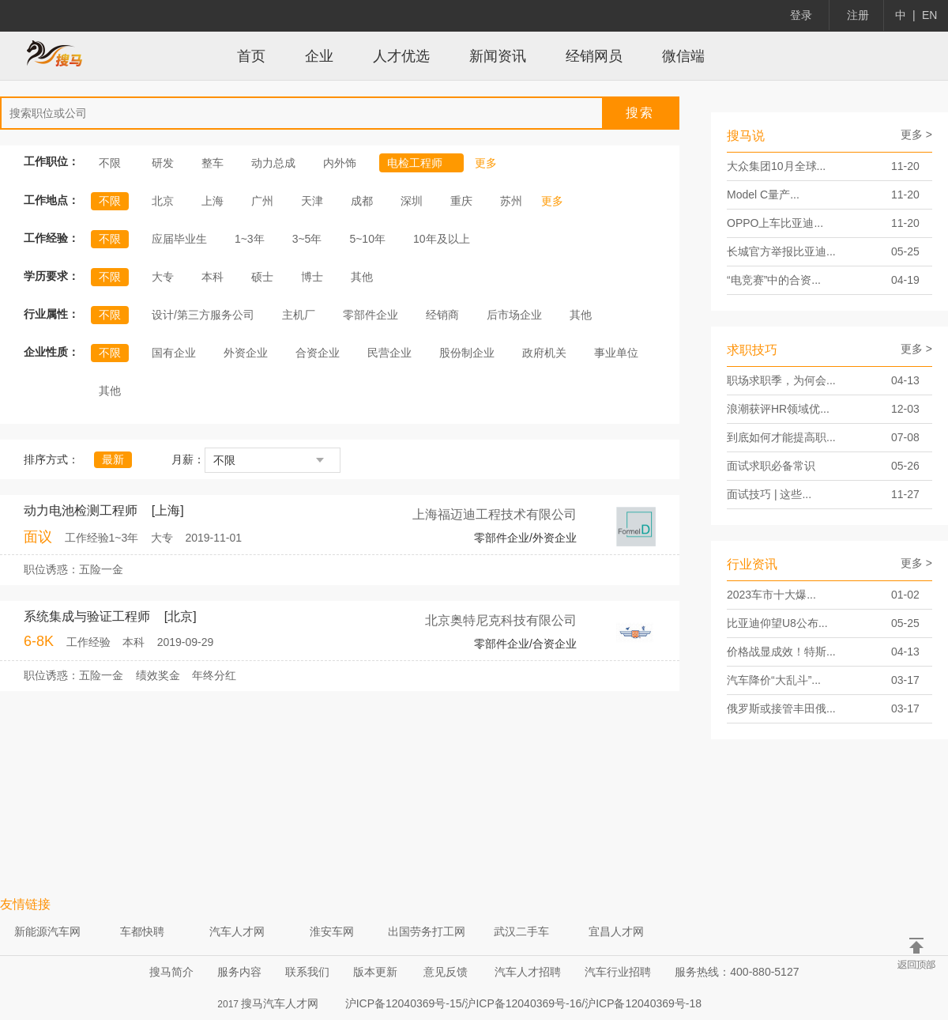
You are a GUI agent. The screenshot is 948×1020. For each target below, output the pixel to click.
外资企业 (246, 352)
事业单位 (616, 352)
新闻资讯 (497, 56)
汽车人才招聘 (528, 971)
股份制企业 (467, 352)
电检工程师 (422, 163)
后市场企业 (514, 314)
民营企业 (389, 352)
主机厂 (298, 314)
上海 (212, 201)
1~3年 (250, 238)
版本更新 (375, 971)
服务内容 (239, 971)
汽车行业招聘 (618, 971)
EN (929, 15)
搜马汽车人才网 (279, 1003)
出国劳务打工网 (426, 931)
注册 (858, 15)
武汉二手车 (521, 931)
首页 (251, 56)
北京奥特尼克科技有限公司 (501, 620)
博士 (312, 276)
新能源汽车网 (47, 931)
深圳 (412, 201)
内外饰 (339, 163)
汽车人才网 (237, 931)
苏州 (511, 201)
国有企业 (174, 352)
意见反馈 (445, 971)
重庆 (461, 201)
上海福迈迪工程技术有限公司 (494, 514)
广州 (262, 201)
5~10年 (367, 238)
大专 (163, 276)
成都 (362, 201)
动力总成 (273, 163)
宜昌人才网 (616, 931)
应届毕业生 (179, 238)
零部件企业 (370, 314)
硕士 (262, 276)
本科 (212, 276)
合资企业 (317, 352)
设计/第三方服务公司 (203, 314)
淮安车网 (332, 931)
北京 (163, 201)
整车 (212, 163)
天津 (312, 201)
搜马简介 (171, 971)
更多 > (916, 134)
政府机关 (544, 352)
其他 (362, 276)
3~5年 (307, 238)
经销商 (442, 314)
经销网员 (594, 56)
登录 (801, 15)
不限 (110, 163)
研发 (163, 163)
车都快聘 (142, 931)
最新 (113, 459)
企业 (319, 56)
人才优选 (401, 56)
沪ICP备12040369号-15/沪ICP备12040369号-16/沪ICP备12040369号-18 (523, 1003)
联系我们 (307, 971)
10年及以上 (441, 238)
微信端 (683, 56)
